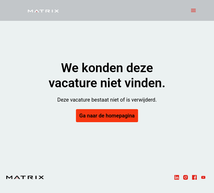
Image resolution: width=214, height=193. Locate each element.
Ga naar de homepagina (107, 116)
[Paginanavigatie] (193, 10)
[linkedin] (176, 177)
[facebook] (194, 177)
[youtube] (203, 177)
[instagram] (185, 177)
